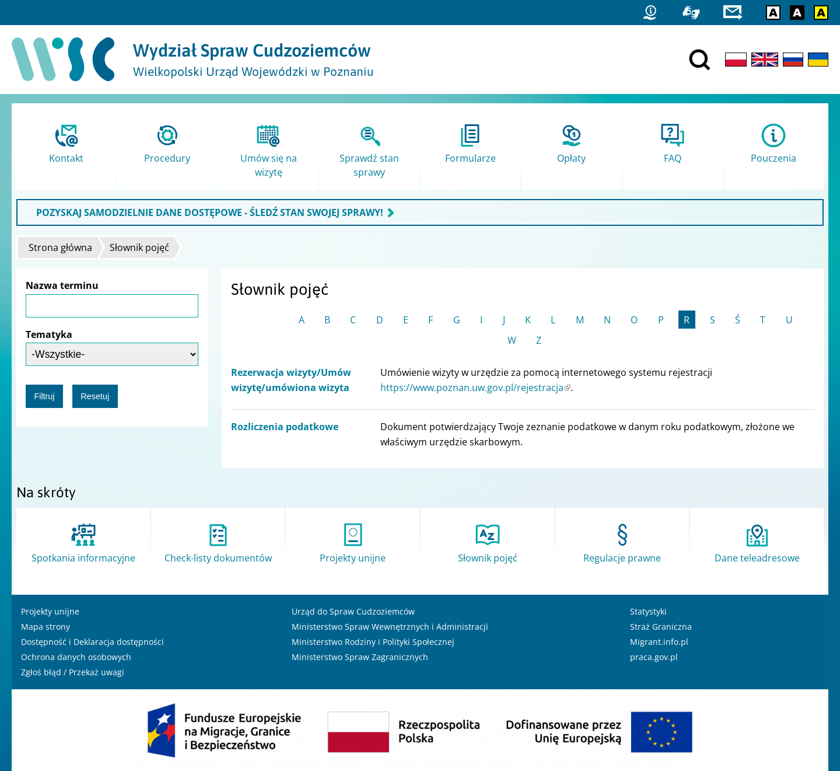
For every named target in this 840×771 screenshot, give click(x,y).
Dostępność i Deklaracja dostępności (92, 641)
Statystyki (648, 611)
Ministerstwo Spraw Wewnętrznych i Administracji (390, 626)
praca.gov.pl (654, 656)
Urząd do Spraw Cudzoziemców (353, 611)
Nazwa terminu (62, 285)
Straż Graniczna (661, 626)
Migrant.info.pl (659, 641)
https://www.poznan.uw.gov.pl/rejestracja (475, 387)
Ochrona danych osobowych (76, 656)
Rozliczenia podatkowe (284, 426)
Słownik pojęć (139, 247)
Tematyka (49, 334)
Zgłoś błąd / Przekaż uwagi (72, 672)
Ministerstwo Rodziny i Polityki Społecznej (373, 641)
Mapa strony (45, 626)
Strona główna (60, 247)
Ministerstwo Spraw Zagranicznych (360, 656)
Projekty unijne (50, 611)
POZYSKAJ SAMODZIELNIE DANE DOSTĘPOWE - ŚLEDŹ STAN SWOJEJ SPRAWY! (209, 212)
